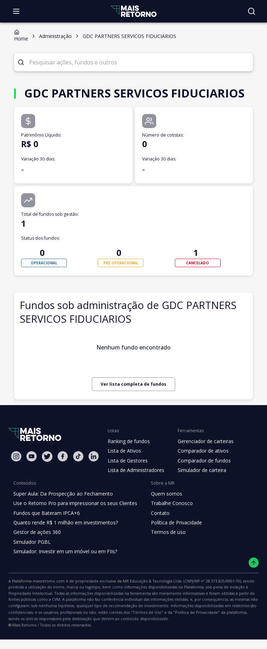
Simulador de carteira (198, 486)
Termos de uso (162, 548)
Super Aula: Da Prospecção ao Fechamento (61, 509)
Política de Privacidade (171, 538)
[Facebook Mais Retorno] (62, 472)
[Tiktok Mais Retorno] (78, 472)
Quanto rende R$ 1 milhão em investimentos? (63, 538)
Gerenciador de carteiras (202, 457)
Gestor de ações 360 (36, 548)
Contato (154, 528)
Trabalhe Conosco (166, 519)
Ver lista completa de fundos (133, 399)
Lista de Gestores (127, 476)
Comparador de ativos (199, 467)
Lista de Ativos (123, 467)
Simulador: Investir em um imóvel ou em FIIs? (63, 567)
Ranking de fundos (128, 457)
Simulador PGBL (31, 557)
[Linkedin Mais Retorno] (93, 472)
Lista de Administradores (134, 486)
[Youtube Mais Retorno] (31, 472)
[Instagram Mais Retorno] (16, 472)
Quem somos (160, 509)
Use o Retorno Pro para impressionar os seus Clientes (73, 519)
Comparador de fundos (200, 476)
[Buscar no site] (251, 11)
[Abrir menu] (16, 11)
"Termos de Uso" (22, 628)
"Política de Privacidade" (67, 628)
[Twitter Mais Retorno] (47, 472)
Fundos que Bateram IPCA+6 (45, 528)
